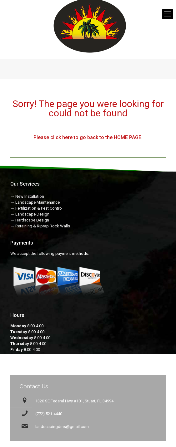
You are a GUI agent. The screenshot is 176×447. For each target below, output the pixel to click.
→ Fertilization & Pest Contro (36, 208)
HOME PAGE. (128, 137)
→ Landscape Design (29, 214)
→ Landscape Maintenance (35, 202)
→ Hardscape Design (29, 220)
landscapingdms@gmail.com (62, 426)
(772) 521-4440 (48, 413)
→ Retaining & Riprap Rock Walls (40, 226)
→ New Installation (27, 196)
